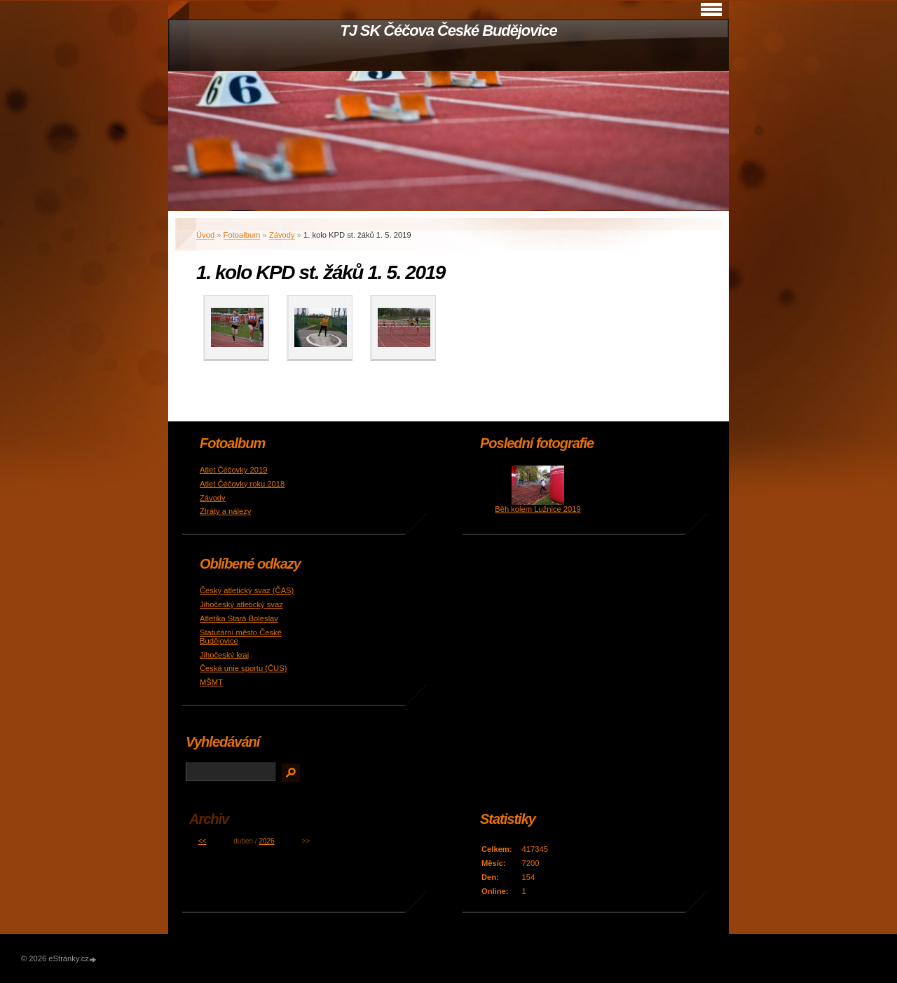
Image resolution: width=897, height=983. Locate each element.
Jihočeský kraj (224, 655)
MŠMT (211, 682)
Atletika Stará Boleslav (239, 618)
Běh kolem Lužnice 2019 (538, 509)
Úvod (205, 235)
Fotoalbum (242, 235)
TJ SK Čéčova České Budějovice (448, 30)
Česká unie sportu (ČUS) (243, 668)
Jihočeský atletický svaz (241, 604)
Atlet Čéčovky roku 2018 (242, 484)
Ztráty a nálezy (225, 511)
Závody (282, 235)
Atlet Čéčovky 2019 (233, 470)
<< (202, 841)
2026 (266, 841)
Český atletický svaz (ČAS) (247, 590)
